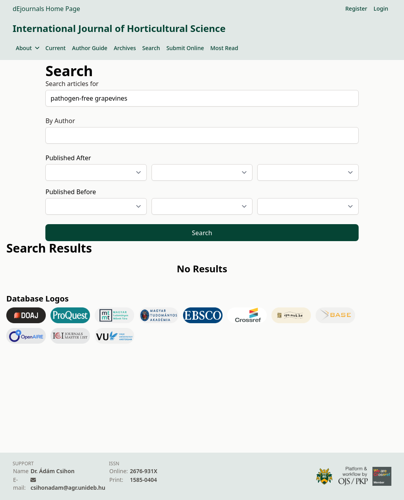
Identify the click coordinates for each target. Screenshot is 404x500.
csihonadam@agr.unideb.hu (67, 487)
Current (55, 48)
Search (151, 48)
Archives (125, 48)
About (27, 48)
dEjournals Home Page (46, 8)
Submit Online (185, 48)
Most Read (224, 48)
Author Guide (89, 48)
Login (381, 8)
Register (356, 8)
